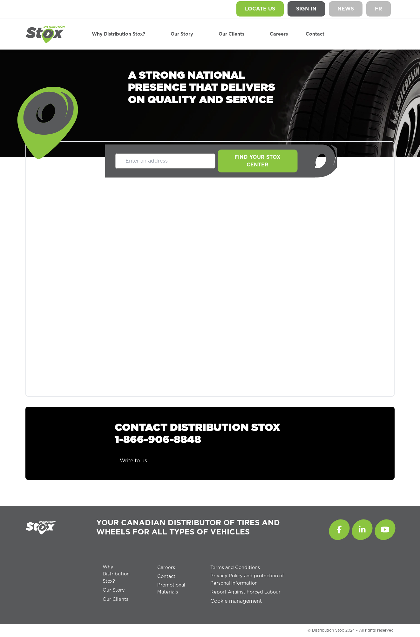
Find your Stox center (257, 161)
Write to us (133, 460)
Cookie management (236, 601)
